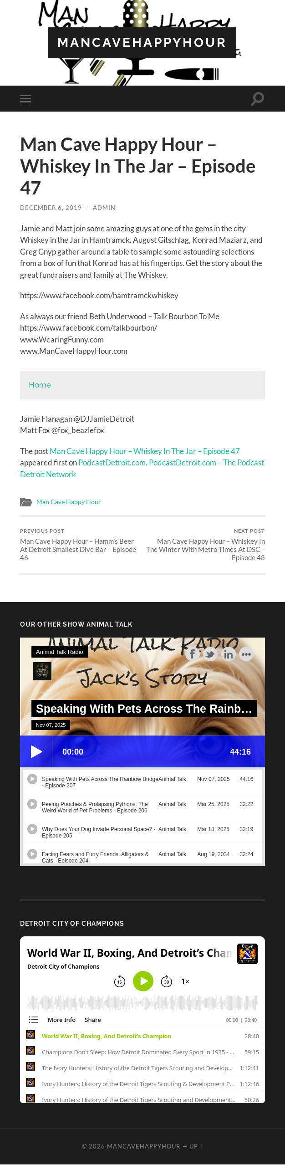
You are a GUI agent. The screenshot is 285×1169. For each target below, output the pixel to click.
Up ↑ (196, 1146)
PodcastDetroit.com (112, 462)
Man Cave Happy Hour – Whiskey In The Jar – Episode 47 (145, 451)
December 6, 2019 (51, 207)
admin (104, 207)
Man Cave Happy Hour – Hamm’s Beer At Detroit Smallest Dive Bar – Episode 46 (80, 545)
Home (40, 384)
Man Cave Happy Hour (68, 501)
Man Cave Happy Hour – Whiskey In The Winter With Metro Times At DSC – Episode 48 (205, 545)
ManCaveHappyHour (142, 42)
